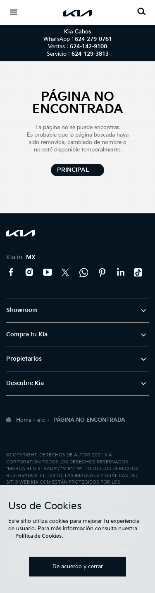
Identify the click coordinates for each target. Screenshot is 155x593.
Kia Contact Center (84, 272)
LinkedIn (120, 272)
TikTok (138, 272)
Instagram (29, 272)
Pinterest (102, 272)
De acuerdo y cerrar (77, 566)
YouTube (47, 272)
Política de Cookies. (39, 536)
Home (23, 420)
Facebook (11, 272)
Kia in (21, 257)
